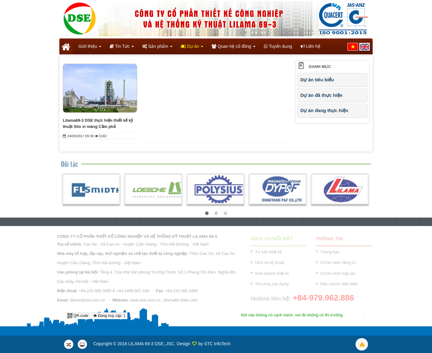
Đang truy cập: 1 (109, 316)
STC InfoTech (217, 343)
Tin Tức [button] (122, 48)
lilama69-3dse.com (179, 300)
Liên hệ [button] (310, 46)
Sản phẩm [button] (157, 48)
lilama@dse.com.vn (86, 300)
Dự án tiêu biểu (317, 79)
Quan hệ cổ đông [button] (233, 48)
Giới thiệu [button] (89, 48)
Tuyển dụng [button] (278, 46)
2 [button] (216, 214)
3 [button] (225, 214)
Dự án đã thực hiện (322, 95)
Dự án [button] (192, 48)
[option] (91, 189)
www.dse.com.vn (144, 300)
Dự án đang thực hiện (324, 110)
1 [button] (207, 214)
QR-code (77, 316)
